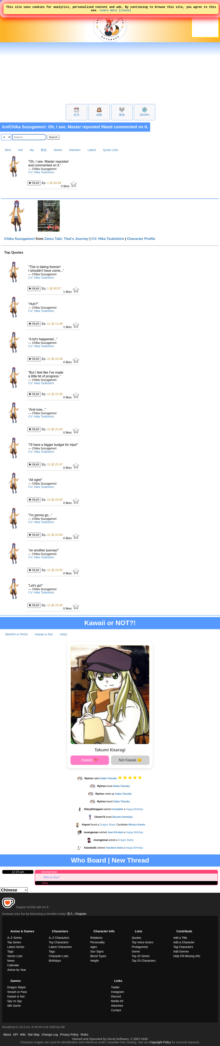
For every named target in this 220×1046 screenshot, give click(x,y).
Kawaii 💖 (90, 760)
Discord (116, 996)
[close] (125, 11)
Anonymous (49, 872)
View (45, 883)
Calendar (13, 965)
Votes (63, 634)
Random (74, 150)
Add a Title (180, 937)
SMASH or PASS (16, 634)
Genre (136, 951)
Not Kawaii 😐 (130, 760)
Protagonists (140, 947)
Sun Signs (97, 951)
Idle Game (14, 1005)
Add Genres (181, 951)
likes (69, 184)
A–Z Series (14, 937)
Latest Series (15, 947)
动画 (99, 114)
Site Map (34, 1034)
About (7, 1034)
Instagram (117, 992)
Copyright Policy (160, 1042)
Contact (116, 1010)
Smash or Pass (17, 992)
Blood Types (98, 956)
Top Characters (59, 942)
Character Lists (58, 956)
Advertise (117, 1005)
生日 (76, 114)
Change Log (50, 1034)
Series (58, 150)
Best (8, 150)
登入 (70, 913)
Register (81, 913)
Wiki (23, 1034)
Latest (92, 150)
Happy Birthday (134, 809)
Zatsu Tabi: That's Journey (66, 239)
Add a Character (183, 942)
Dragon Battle (125, 840)
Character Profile (141, 239)
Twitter (115, 987)
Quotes (144, 114)
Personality (97, 942)
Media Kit (117, 1001)
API (15, 1034)
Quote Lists (110, 150)
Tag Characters (183, 947)
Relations (96, 937)
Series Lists (14, 956)
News (11, 960)
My (32, 150)
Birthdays (55, 960)
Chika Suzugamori (19, 239)
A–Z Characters (59, 937)
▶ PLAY (34, 183)
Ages (93, 947)
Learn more (108, 11)
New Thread (130, 860)
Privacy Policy (69, 1034)
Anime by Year (16, 969)
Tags (10, 951)
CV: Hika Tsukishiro (41, 172)
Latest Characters (60, 947)
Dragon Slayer (108, 824)
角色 (122, 114)
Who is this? (51, 877)
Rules (84, 1034)
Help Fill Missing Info (186, 956)
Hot (20, 150)
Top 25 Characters (144, 960)
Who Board (88, 860)
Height (94, 960)
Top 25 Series (141, 956)
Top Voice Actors (142, 942)
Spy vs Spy (14, 1001)
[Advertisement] (110, 73)
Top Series (14, 942)
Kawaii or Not (44, 634)
